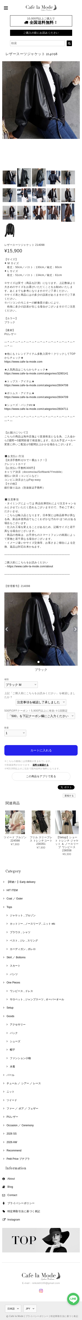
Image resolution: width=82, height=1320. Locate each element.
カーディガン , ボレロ (23, 949)
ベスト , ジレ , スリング (24, 940)
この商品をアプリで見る (41, 776)
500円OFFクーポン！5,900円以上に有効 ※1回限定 (36, 710)
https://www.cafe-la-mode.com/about (30, 566)
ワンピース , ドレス (21, 991)
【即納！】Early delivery (21, 881)
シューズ (15, 1041)
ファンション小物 (20, 1058)
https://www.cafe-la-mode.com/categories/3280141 (36, 373)
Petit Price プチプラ (18, 1158)
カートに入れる (41, 750)
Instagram (13, 1219)
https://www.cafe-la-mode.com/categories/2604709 (36, 397)
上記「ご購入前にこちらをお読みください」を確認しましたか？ (39, 695)
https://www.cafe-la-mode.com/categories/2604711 (36, 408)
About (11, 1178)
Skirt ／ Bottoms (16, 957)
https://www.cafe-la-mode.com (23, 361)
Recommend (14, 1150)
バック (14, 1033)
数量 (6, 727)
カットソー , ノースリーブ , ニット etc (32, 923)
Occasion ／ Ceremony (20, 1125)
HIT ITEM (12, 890)
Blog (10, 1186)
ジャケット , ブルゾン (23, 915)
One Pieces (13, 982)
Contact (12, 1195)
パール (10, 1075)
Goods (10, 1016)
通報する (69, 795)
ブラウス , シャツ (20, 932)
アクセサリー (18, 1024)
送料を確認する (41, 765)
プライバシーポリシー (21, 1203)
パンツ (14, 974)
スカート (15, 965)
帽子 (12, 1049)
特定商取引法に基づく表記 (23, 1211)
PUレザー (12, 1116)
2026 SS (12, 1133)
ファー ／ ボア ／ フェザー (22, 1108)
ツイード (12, 1100)
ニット (10, 1091)
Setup (10, 1007)
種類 (6, 679)
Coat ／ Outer (15, 898)
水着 (12, 1066)
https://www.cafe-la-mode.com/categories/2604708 (36, 385)
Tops (9, 907)
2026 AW (12, 1142)
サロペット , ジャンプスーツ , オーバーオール (37, 999)
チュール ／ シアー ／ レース (24, 1083)
